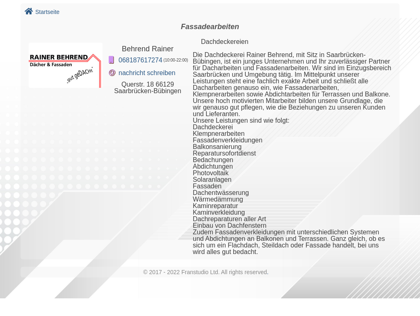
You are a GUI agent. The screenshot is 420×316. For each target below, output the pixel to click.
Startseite (42, 12)
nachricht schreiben (147, 72)
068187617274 (140, 60)
